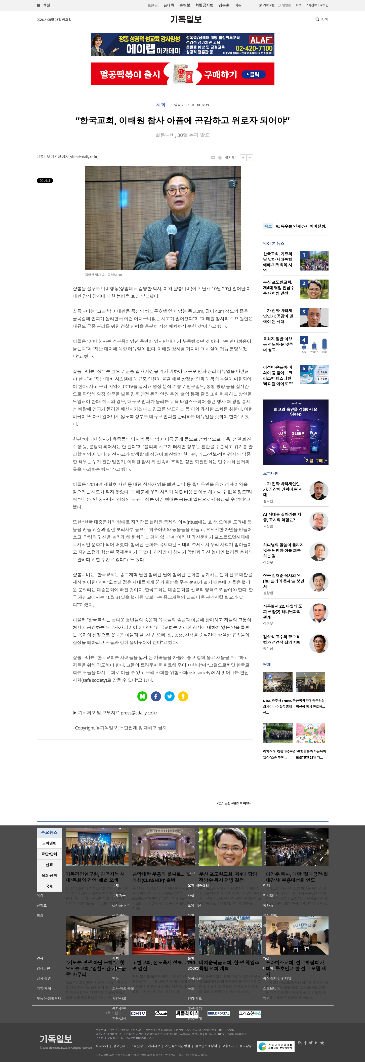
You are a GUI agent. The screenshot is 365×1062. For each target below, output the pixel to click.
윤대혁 (169, 5)
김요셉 (268, 501)
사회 (161, 104)
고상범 (268, 526)
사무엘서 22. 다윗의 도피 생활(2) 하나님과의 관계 (282, 612)
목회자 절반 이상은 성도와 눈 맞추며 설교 (278, 344)
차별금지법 (204, 5)
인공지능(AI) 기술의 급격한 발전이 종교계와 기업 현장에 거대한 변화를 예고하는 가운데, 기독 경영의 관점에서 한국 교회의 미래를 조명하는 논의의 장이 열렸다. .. (97, 896)
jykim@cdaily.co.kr (83, 156)
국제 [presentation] (49, 886)
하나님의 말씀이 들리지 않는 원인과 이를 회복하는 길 (283, 550)
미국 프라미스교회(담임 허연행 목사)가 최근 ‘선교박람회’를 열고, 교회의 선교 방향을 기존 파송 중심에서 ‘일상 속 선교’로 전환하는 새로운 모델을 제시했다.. (297, 990)
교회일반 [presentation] (49, 843)
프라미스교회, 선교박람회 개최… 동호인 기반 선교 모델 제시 (296, 968)
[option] (279, 695)
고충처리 (228, 1046)
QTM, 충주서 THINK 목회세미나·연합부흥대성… (279, 706)
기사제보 (154, 1046)
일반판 (286, 5)
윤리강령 (245, 1046)
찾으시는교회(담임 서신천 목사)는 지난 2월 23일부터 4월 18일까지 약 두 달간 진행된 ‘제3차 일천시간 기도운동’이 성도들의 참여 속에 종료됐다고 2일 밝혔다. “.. (97, 990)
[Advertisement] (295, 185)
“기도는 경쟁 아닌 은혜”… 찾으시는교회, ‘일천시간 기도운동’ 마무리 (96, 968)
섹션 (43, 5)
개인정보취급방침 (177, 1046)
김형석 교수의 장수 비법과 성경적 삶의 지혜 (282, 639)
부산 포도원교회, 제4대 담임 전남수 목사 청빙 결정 (278, 288)
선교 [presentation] (49, 864)
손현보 (184, 5)
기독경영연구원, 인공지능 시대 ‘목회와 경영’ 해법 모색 (95, 877)
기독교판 (269, 5)
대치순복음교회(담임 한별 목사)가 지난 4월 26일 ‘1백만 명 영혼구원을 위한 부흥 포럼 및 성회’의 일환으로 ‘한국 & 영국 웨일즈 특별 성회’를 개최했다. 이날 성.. (230, 984)
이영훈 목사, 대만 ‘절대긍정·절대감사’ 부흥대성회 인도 (297, 877)
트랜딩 (152, 5)
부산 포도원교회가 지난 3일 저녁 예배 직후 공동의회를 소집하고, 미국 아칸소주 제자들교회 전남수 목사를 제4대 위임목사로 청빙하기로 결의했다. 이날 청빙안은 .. (230, 896)
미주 (299, 5)
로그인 (324, 5)
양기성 (268, 648)
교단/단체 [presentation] (49, 853)
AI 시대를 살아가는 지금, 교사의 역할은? (282, 517)
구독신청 (311, 5)
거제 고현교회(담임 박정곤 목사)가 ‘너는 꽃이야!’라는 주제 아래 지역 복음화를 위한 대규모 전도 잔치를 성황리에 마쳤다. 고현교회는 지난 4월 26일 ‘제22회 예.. (163, 984)
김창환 (268, 592)
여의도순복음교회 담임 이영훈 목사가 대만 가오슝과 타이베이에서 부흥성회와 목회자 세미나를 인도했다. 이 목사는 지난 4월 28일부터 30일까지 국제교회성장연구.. (297, 896)
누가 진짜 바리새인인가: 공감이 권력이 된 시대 (278, 316)
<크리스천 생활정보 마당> (233, 803)
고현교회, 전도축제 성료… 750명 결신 (163, 965)
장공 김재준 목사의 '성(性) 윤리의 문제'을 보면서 (283, 581)
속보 (268, 226)
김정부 (268, 562)
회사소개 (102, 1046)
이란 (238, 5)
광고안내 (119, 1046)
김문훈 (223, 5)
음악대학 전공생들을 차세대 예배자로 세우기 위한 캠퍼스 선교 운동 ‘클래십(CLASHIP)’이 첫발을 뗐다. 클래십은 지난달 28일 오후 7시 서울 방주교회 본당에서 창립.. (162, 898)
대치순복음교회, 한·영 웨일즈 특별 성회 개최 (229, 965)
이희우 (268, 623)
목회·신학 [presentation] (49, 875)
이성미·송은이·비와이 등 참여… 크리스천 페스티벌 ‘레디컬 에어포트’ (278, 376)
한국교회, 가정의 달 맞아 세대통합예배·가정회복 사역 (277, 262)
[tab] (49, 843)
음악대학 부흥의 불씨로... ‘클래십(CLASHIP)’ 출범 (161, 877)
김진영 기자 (59, 156)
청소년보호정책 (206, 1046)
